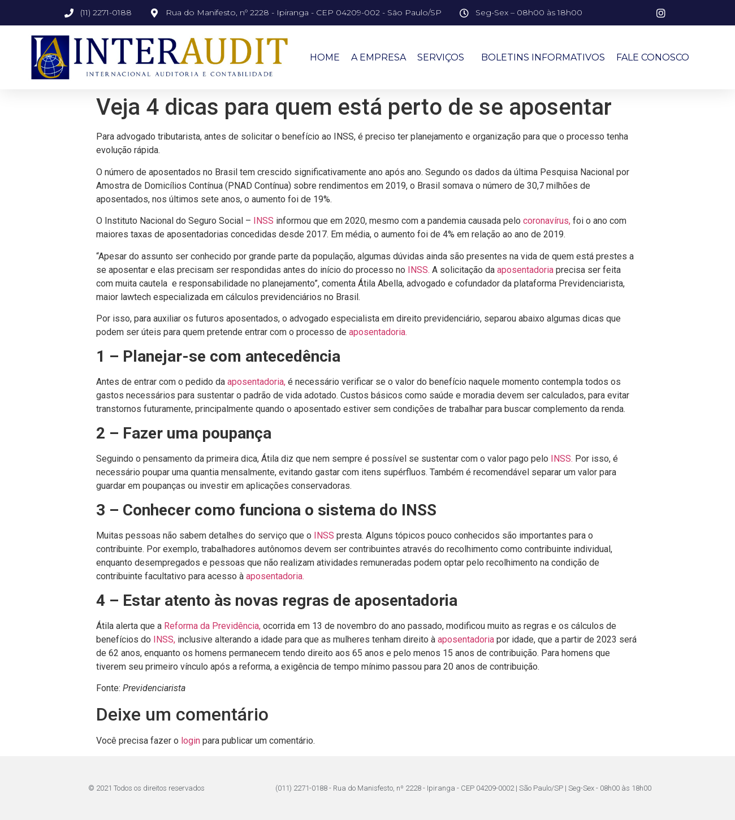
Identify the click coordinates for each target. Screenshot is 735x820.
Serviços (443, 57)
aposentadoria (525, 269)
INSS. (419, 269)
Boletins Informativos (543, 57)
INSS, (164, 639)
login (190, 740)
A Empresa (378, 57)
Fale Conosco (652, 57)
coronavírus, (546, 220)
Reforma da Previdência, (212, 626)
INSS (263, 220)
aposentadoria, (256, 381)
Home (325, 57)
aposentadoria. (378, 332)
